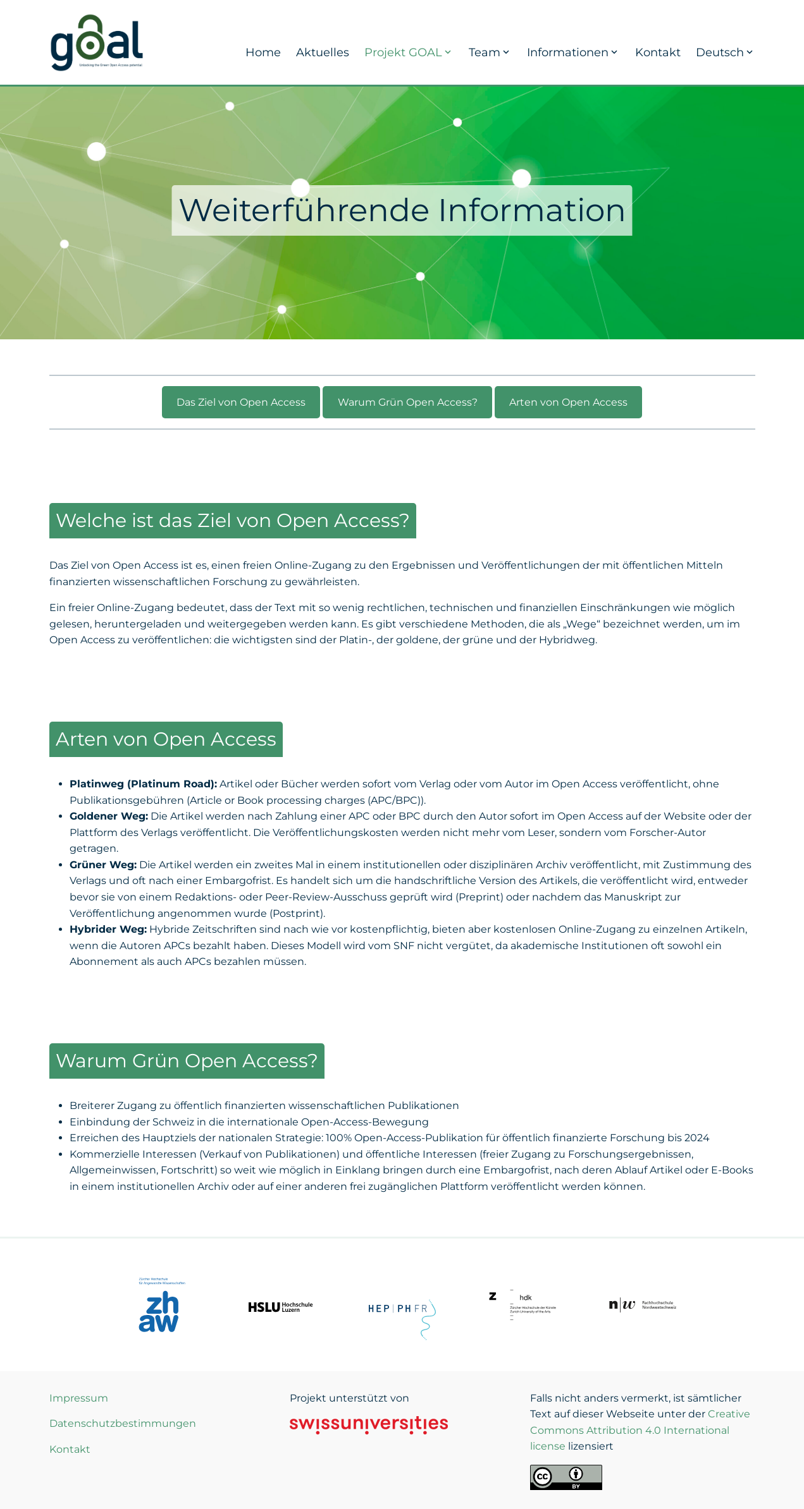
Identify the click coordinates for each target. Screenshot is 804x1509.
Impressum (78, 1398)
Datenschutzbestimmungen (122, 1423)
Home (263, 52)
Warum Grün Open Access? (408, 402)
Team (490, 52)
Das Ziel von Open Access (241, 402)
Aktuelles (322, 52)
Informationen (573, 52)
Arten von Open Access (568, 402)
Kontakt (658, 52)
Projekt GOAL (409, 52)
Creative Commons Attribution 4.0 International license (640, 1430)
